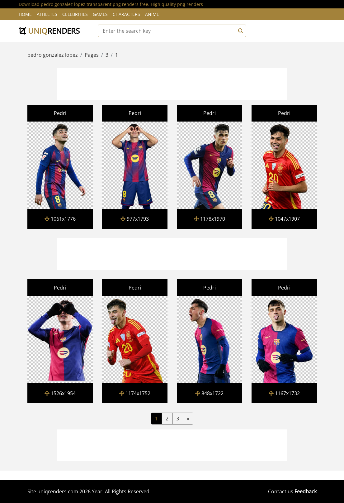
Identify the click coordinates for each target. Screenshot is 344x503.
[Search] (239, 31)
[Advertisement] (172, 83)
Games (100, 14)
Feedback (306, 491)
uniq (49, 31)
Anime (152, 14)
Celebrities (75, 14)
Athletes (47, 14)
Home (25, 14)
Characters (126, 14)
